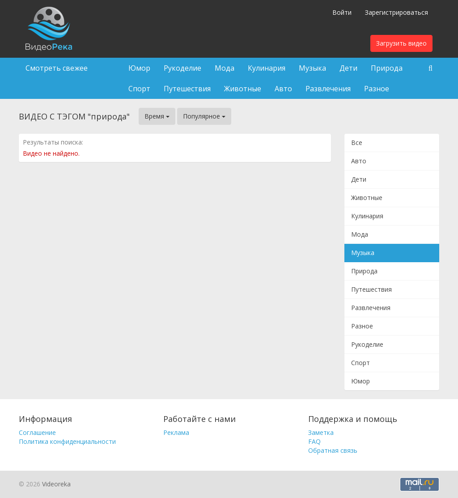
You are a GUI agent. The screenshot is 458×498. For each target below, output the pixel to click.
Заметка (321, 432)
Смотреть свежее (56, 68)
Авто (283, 89)
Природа (387, 68)
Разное (376, 89)
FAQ (314, 441)
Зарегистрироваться (396, 12)
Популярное (204, 116)
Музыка (312, 68)
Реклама (176, 432)
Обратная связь (332, 450)
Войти (342, 12)
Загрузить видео (401, 43)
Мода (224, 68)
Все (356, 142)
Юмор (139, 68)
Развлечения (328, 89)
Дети (348, 68)
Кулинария (266, 68)
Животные (242, 89)
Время (157, 116)
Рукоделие (182, 68)
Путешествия (187, 89)
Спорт (139, 89)
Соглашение (37, 432)
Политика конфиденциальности (67, 441)
